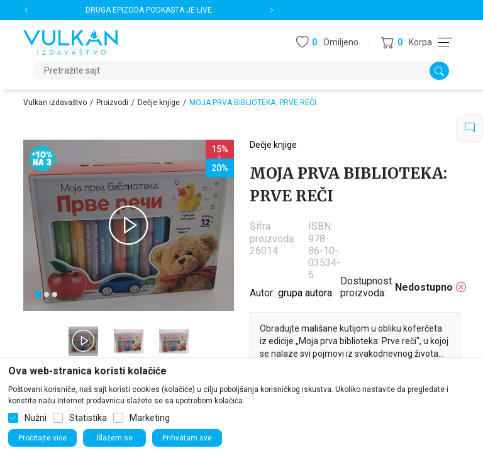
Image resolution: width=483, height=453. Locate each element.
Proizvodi (112, 102)
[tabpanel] (128, 225)
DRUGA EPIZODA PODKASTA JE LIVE (149, 10)
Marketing (150, 417)
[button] (406, 42)
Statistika (88, 417)
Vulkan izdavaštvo (55, 102)
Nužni (36, 417)
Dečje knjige (159, 102)
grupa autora (305, 293)
